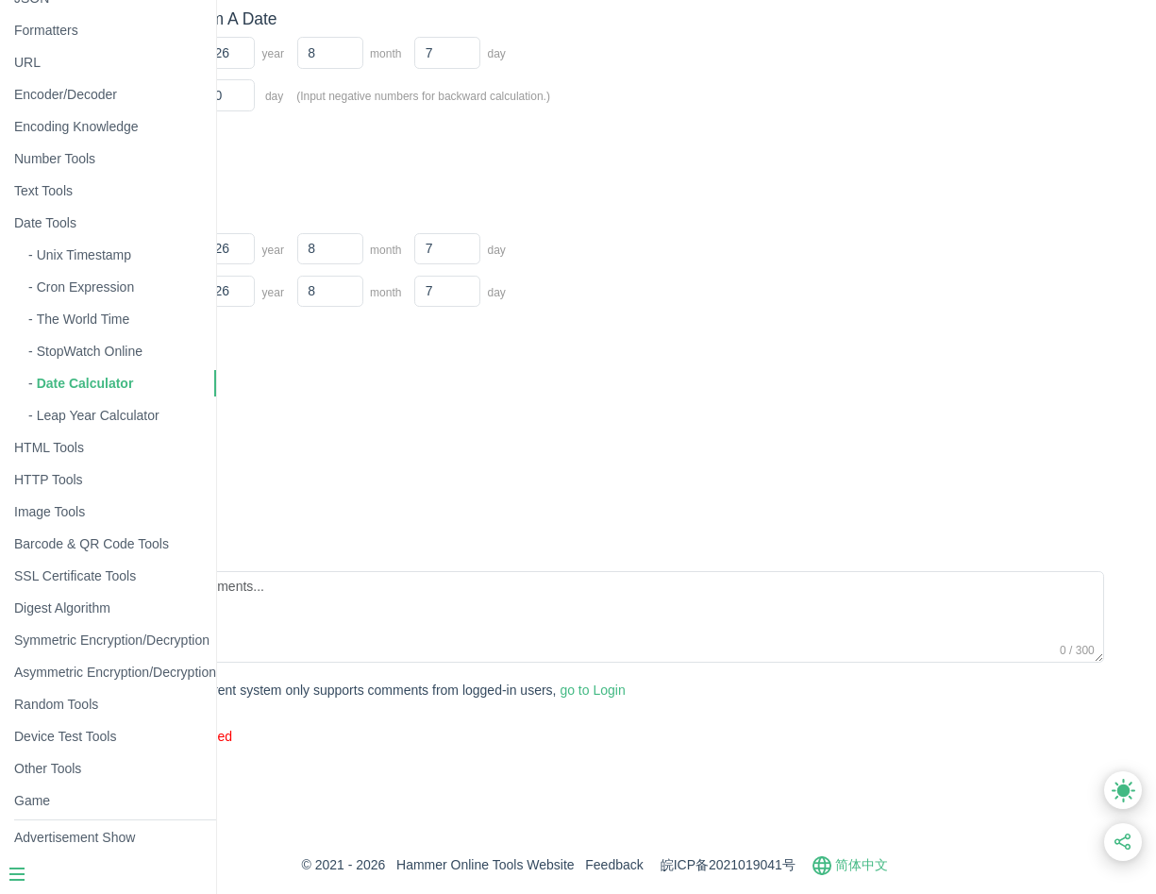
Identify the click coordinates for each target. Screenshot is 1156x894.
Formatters (46, 30)
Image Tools (49, 511)
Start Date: (295, 51)
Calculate (302, 147)
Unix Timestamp (84, 254)
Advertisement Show (74, 837)
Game (32, 800)
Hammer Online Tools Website (577, 864)
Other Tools (47, 768)
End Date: (293, 289)
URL (27, 62)
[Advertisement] (607, 456)
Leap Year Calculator (98, 415)
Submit (294, 691)
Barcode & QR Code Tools (91, 543)
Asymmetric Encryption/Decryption (115, 672)
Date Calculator (85, 383)
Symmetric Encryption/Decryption (111, 640)
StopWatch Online (89, 351)
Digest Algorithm (62, 608)
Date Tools (45, 222)
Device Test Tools (65, 736)
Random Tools (56, 704)
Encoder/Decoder (65, 94)
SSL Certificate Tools (75, 575)
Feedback (706, 864)
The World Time (83, 319)
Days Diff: (292, 93)
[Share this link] (1123, 842)
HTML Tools (49, 447)
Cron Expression (86, 287)
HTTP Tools (48, 479)
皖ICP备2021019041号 (819, 864)
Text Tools (43, 190)
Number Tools (54, 158)
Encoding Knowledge (76, 126)
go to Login (576, 690)
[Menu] (107, 876)
